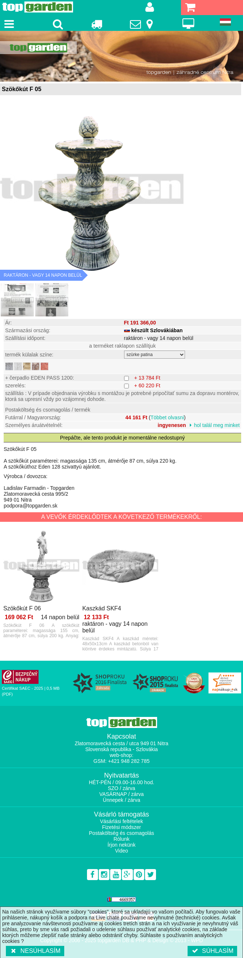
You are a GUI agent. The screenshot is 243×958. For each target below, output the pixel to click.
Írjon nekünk (121, 845)
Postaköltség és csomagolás (121, 833)
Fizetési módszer (121, 827)
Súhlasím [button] (212, 950)
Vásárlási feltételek (121, 821)
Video (121, 851)
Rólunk (121, 839)
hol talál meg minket (217, 425)
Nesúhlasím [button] (35, 950)
